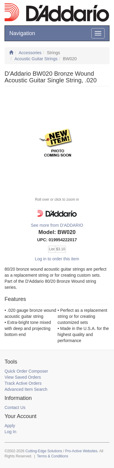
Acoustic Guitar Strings (36, 58)
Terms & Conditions (52, 456)
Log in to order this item (57, 258)
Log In (10, 431)
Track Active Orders (23, 383)
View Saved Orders (23, 377)
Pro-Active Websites (81, 451)
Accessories (30, 52)
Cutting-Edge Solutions (43, 451)
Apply (10, 425)
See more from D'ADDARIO (57, 225)
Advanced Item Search (26, 389)
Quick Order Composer (26, 371)
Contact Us (15, 407)
